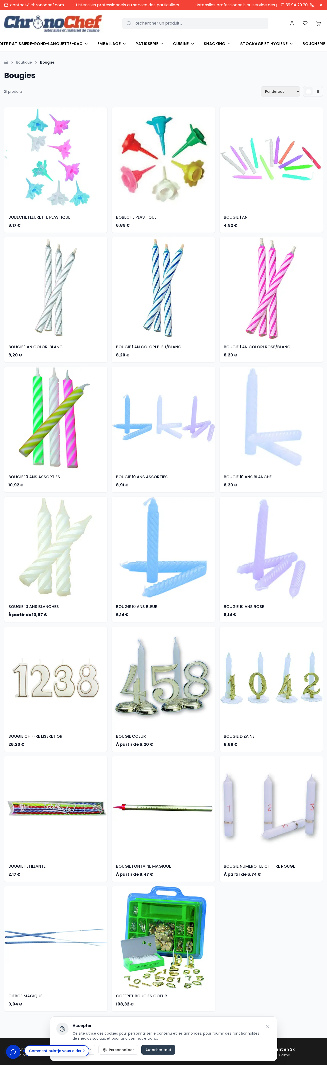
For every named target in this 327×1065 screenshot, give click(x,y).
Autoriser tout (158, 1049)
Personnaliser (118, 1049)
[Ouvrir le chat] (13, 1052)
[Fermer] (321, 5)
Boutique (24, 62)
